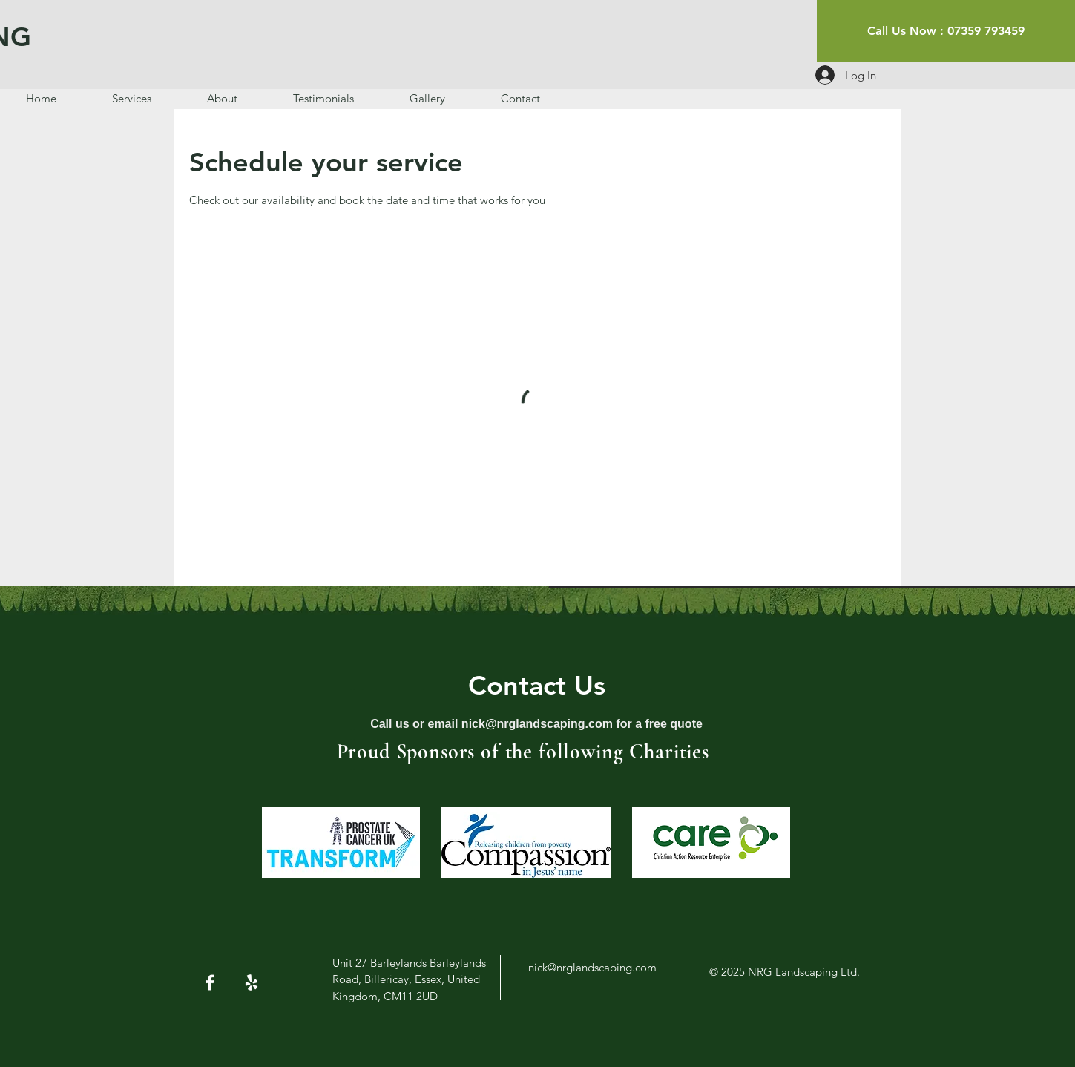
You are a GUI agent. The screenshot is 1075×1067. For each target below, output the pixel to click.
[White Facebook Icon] (210, 982)
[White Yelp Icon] (251, 982)
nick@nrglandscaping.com (537, 724)
